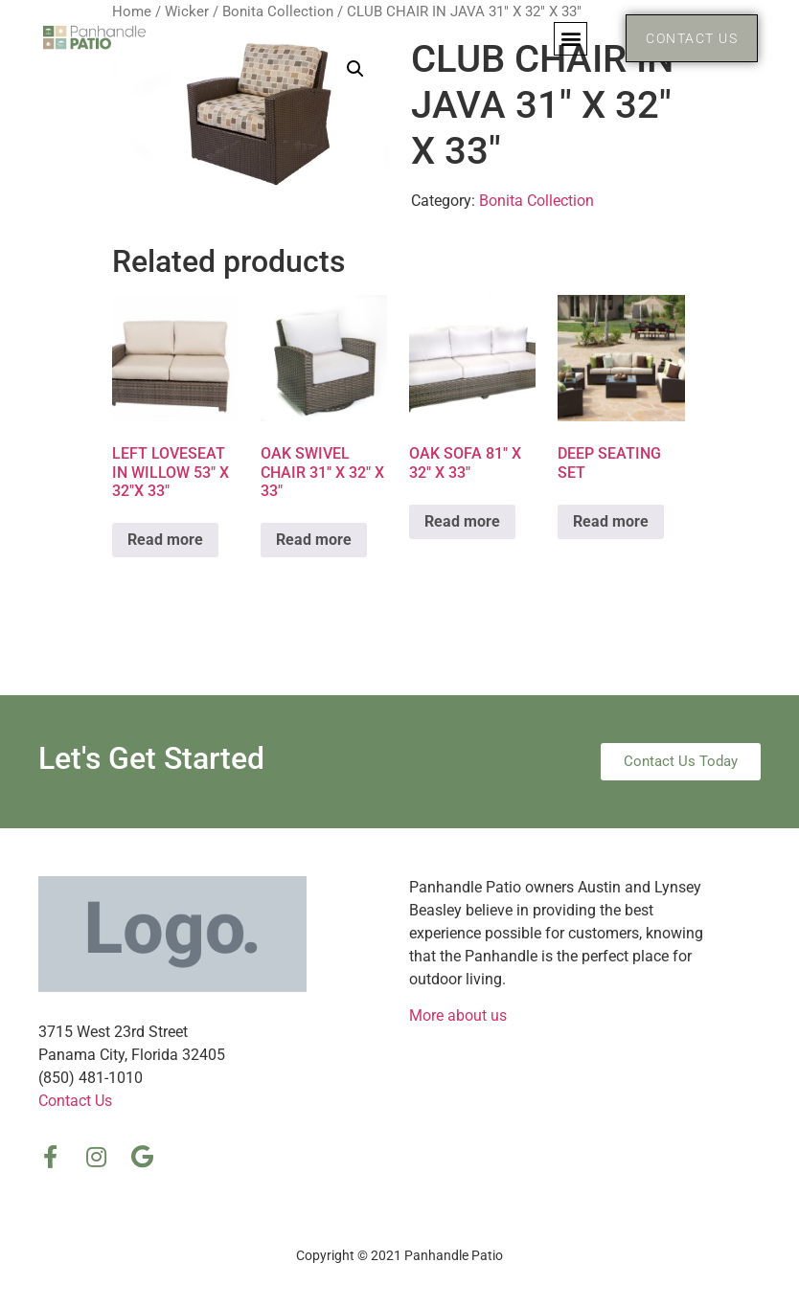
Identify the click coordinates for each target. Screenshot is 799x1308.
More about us (458, 1015)
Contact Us (75, 1101)
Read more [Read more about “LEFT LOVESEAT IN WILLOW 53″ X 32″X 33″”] (165, 539)
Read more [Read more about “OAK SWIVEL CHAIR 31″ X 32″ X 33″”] (314, 539)
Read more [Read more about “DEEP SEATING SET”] (611, 521)
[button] (570, 39)
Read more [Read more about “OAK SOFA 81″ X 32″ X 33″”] (462, 521)
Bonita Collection (536, 201)
